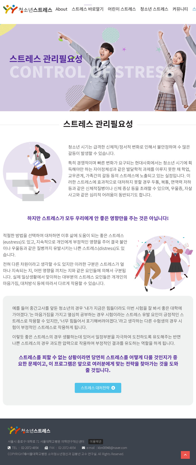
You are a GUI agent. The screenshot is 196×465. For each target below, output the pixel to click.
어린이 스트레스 (122, 9)
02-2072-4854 (23, 448)
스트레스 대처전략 (95, 387)
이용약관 (95, 441)
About (61, 9)
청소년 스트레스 (154, 9)
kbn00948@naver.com (112, 448)
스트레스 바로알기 (88, 9)
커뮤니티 (180, 9)
